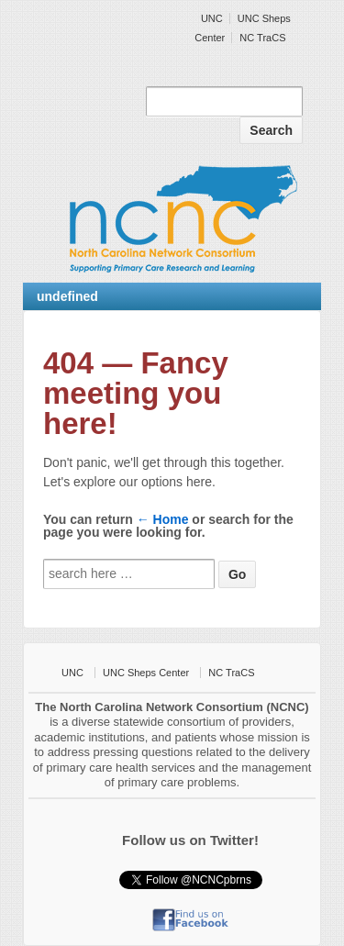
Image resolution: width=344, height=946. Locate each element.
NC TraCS (262, 37)
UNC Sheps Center (146, 672)
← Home (163, 519)
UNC (212, 18)
